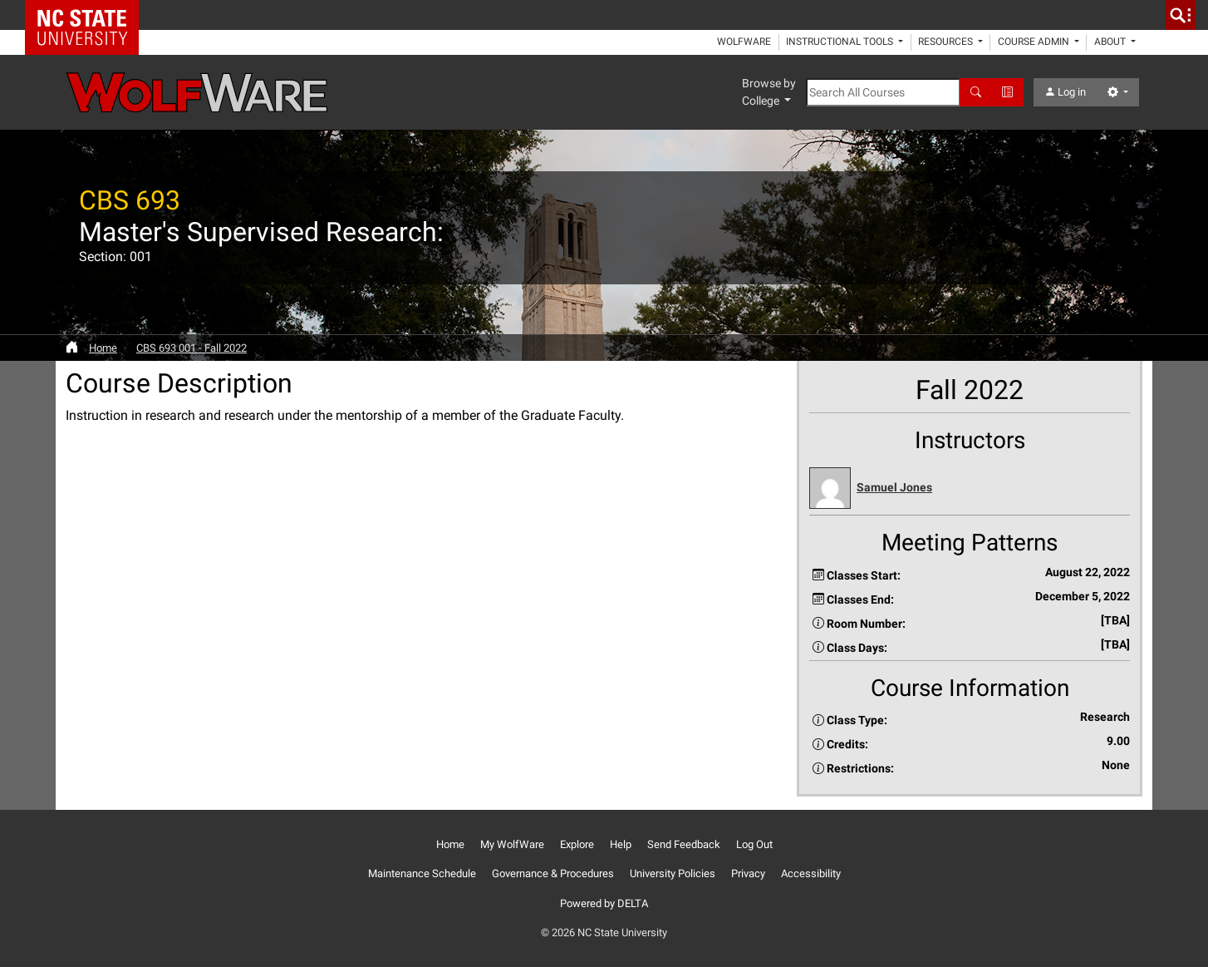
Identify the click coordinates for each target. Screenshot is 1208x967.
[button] (969, 488)
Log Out (754, 844)
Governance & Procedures (553, 873)
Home (103, 348)
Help (620, 844)
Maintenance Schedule (422, 873)
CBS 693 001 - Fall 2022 (191, 348)
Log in (1065, 92)
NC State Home (87, 15)
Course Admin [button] (1035, 41)
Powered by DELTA (604, 903)
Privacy (748, 873)
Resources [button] (946, 41)
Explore (577, 844)
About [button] (1111, 41)
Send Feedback (683, 844)
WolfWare (744, 41)
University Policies (672, 873)
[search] (1181, 15)
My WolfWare (512, 844)
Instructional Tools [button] (841, 41)
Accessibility (811, 873)
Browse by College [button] (769, 91)
